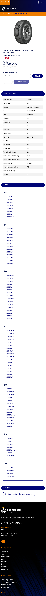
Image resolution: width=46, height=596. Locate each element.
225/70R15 (9, 260)
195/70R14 (9, 214)
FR (42, 2)
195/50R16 (9, 281)
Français (4, 569)
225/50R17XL (10, 357)
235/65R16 (9, 319)
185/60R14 (9, 202)
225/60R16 (9, 310)
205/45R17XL (10, 331)
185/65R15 (9, 237)
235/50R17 (9, 368)
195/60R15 (9, 243)
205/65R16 (9, 293)
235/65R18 (9, 421)
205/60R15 (9, 249)
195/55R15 (9, 240)
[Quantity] (8, 82)
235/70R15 (9, 263)
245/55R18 (9, 426)
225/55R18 (9, 400)
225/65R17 (9, 365)
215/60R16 (9, 301)
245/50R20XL (10, 476)
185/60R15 (9, 234)
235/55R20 (9, 467)
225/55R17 (9, 359)
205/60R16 (9, 290)
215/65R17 (9, 348)
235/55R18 (9, 412)
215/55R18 (9, 389)
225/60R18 (9, 403)
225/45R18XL (10, 394)
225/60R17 (9, 362)
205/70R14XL (10, 217)
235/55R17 (9, 371)
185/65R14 (9, 205)
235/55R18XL (10, 415)
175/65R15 (9, 229)
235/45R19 (9, 441)
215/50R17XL (10, 339)
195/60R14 (9, 211)
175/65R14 (9, 196)
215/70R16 (9, 307)
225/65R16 (9, 313)
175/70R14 (9, 199)
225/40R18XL (10, 392)
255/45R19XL (10, 456)
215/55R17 (9, 342)
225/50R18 (9, 397)
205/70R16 (9, 295)
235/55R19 (9, 447)
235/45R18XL (10, 406)
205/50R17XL (10, 333)
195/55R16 (9, 284)
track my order (3, 2)
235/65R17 (9, 377)
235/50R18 (9, 409)
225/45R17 (9, 351)
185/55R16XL (10, 275)
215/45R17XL (10, 336)
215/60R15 (9, 255)
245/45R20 (9, 473)
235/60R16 (9, 316)
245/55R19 (9, 453)
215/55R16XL (10, 298)
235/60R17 (9, 374)
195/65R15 (9, 246)
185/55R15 (9, 231)
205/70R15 (9, 252)
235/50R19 (9, 444)
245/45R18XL (10, 423)
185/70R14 (9, 208)
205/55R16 (9, 287)
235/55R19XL (10, 450)
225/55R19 (9, 438)
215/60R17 (9, 345)
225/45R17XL (10, 354)
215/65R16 (9, 304)
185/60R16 (9, 278)
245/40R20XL (10, 470)
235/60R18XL (10, 418)
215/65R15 (9, 258)
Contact (4, 593)
